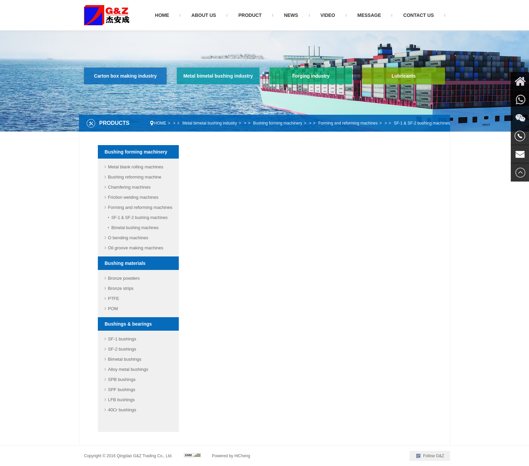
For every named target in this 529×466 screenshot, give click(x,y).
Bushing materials (125, 263)
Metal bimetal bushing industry (218, 76)
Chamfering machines (129, 187)
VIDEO (328, 15)
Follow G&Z (433, 456)
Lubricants (404, 76)
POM (113, 308)
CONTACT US (418, 15)
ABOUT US (203, 15)
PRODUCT (249, 15)
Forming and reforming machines (348, 123)
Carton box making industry (125, 76)
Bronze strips (121, 288)
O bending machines (128, 237)
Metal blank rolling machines (135, 166)
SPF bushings (121, 389)
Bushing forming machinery (277, 123)
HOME (162, 15)
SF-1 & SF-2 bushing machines (422, 123)
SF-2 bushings (122, 349)
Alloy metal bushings (128, 369)
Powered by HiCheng (231, 456)
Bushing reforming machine (134, 177)
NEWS (291, 15)
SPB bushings (122, 379)
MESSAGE (369, 15)
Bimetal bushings (124, 359)
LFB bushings (121, 399)
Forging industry (311, 76)
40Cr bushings (122, 409)
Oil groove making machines (135, 247)
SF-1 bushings (122, 338)
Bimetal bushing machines (135, 227)
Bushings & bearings (128, 324)
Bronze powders (124, 278)
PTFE (113, 298)
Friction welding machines (133, 197)
